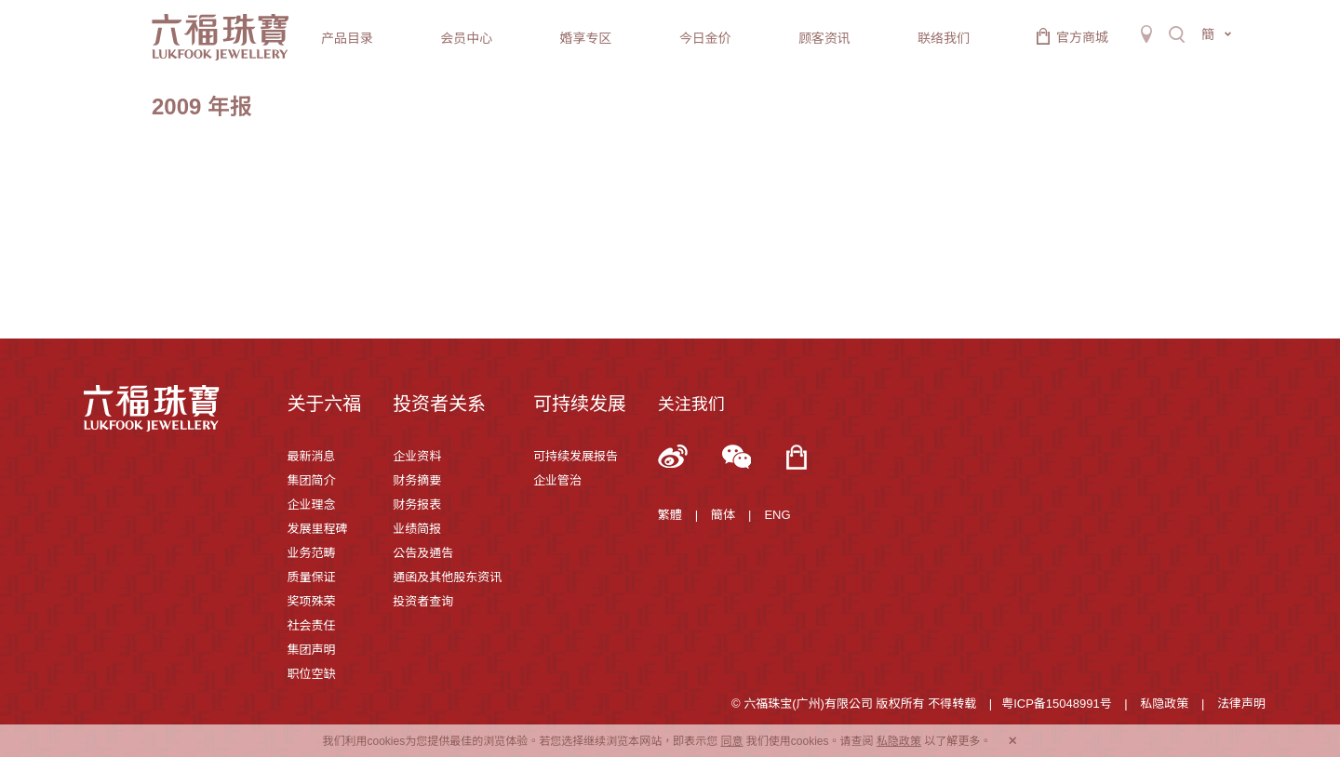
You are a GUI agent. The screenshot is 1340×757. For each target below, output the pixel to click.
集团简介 (311, 480)
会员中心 (466, 38)
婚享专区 (585, 38)
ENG (777, 515)
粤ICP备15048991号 (1056, 704)
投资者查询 (423, 601)
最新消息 (311, 456)
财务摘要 (417, 480)
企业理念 (311, 504)
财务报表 (417, 504)
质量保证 (311, 577)
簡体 (723, 515)
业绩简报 (417, 529)
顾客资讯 (824, 38)
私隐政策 (1164, 704)
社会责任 (311, 625)
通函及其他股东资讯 (447, 577)
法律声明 (1241, 704)
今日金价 (705, 38)
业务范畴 (311, 553)
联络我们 (944, 38)
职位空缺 (311, 674)
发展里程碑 (317, 529)
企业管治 (557, 480)
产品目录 (347, 38)
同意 (731, 741)
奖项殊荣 (311, 601)
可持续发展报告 (575, 456)
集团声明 (311, 650)
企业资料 (417, 456)
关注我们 (691, 404)
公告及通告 (423, 553)
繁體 (670, 515)
